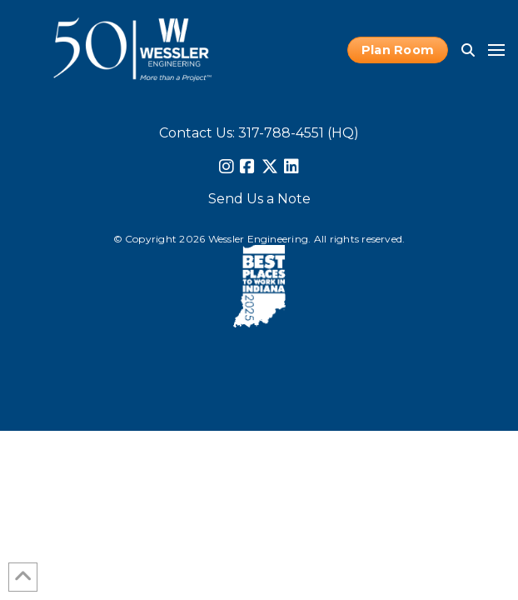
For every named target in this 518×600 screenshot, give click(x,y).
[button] (468, 50)
